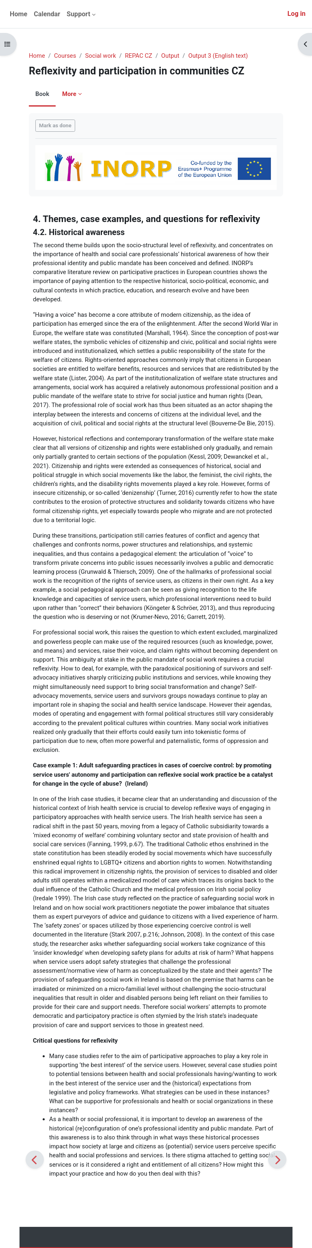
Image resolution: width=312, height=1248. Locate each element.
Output (170, 55)
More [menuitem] (69, 94)
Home (37, 55)
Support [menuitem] (78, 14)
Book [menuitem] (42, 94)
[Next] (277, 1159)
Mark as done (55, 125)
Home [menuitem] (18, 14)
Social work (100, 55)
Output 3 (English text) (218, 55)
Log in (297, 13)
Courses (65, 55)
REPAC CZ (138, 55)
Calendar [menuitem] (47, 14)
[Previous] (35, 1159)
